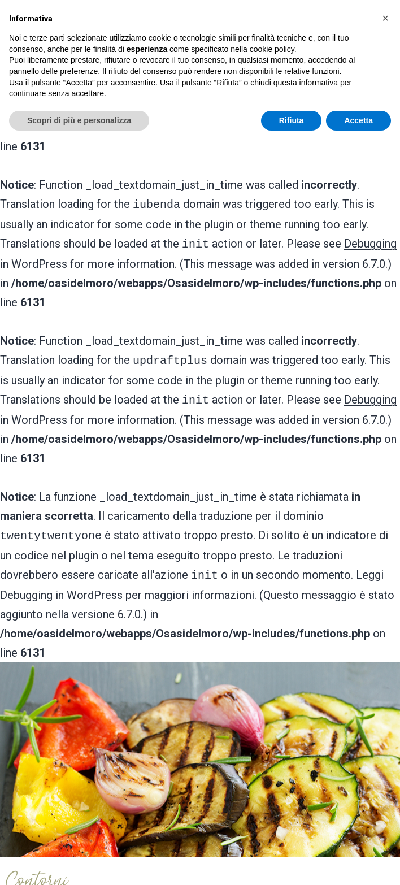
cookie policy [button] (272, 49)
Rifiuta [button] (291, 120)
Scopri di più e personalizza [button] (79, 120)
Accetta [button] (358, 120)
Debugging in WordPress (61, 586)
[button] (385, 18)
